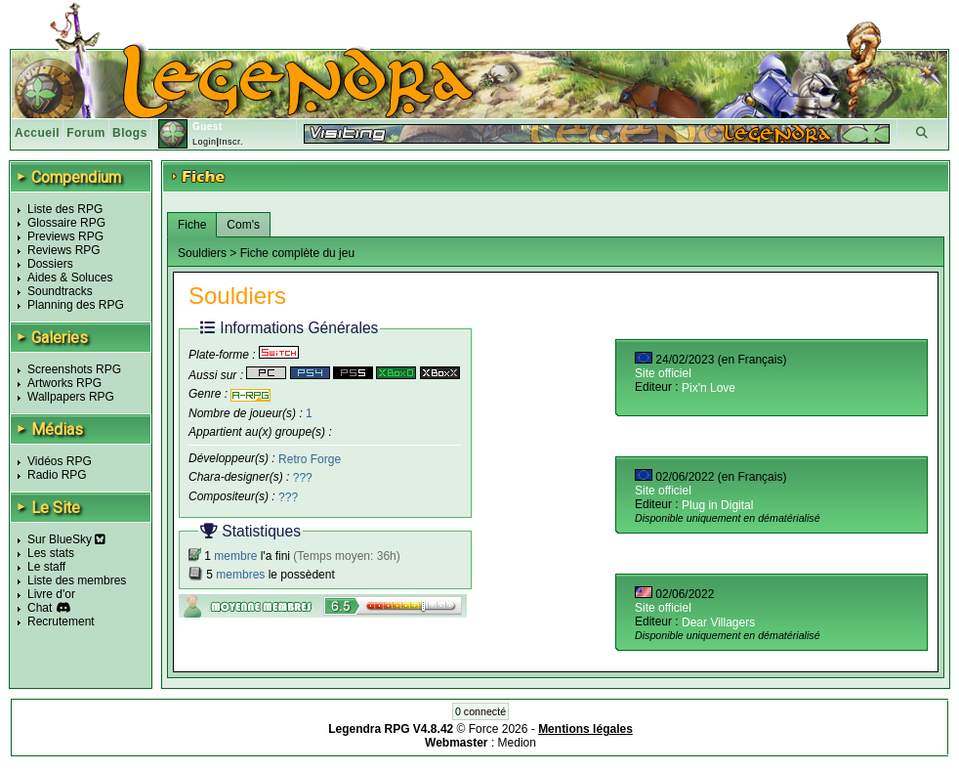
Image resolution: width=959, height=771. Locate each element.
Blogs (129, 133)
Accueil (37, 133)
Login (204, 142)
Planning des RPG (75, 305)
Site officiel (663, 373)
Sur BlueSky (66, 539)
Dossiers (50, 264)
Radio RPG (57, 475)
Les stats (50, 553)
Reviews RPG (64, 250)
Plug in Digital (717, 505)
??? (303, 478)
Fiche (192, 225)
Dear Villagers (718, 622)
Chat (39, 608)
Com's (243, 225)
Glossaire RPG (66, 223)
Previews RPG (65, 236)
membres (240, 574)
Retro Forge (309, 458)
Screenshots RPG (74, 369)
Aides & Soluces (69, 277)
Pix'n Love (708, 388)
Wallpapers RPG (70, 397)
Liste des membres (76, 580)
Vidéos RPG (59, 461)
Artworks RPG (64, 383)
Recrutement (61, 621)
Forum (85, 133)
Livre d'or (51, 594)
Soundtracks (60, 291)
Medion (517, 743)
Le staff (46, 567)
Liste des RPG (65, 209)
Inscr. (231, 142)
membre (235, 556)
